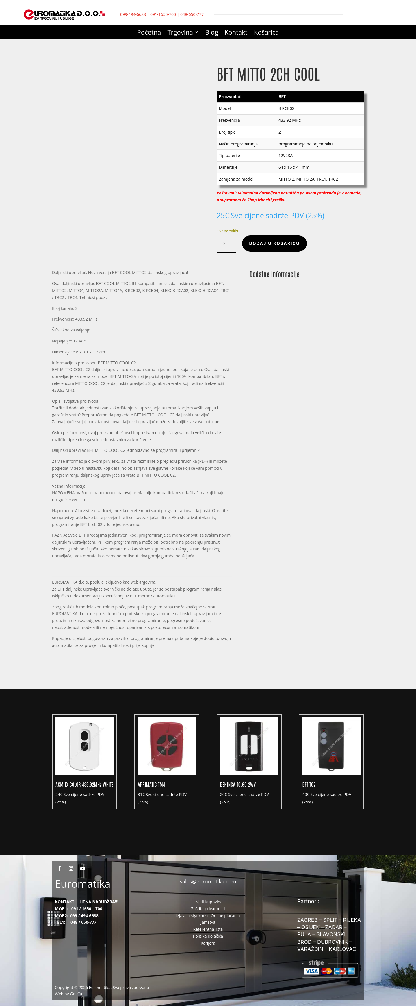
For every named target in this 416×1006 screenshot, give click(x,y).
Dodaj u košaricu (274, 243)
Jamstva (208, 922)
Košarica (266, 33)
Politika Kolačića (208, 936)
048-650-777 (192, 14)
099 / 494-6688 (84, 915)
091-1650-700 (163, 14)
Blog (211, 33)
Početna (149, 33)
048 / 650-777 (83, 922)
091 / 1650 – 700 (86, 908)
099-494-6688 (133, 14)
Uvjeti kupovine (208, 901)
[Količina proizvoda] (227, 244)
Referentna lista (208, 929)
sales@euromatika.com (208, 881)
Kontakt (236, 33)
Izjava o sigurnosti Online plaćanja (208, 915)
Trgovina (180, 33)
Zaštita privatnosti (208, 908)
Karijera (208, 943)
